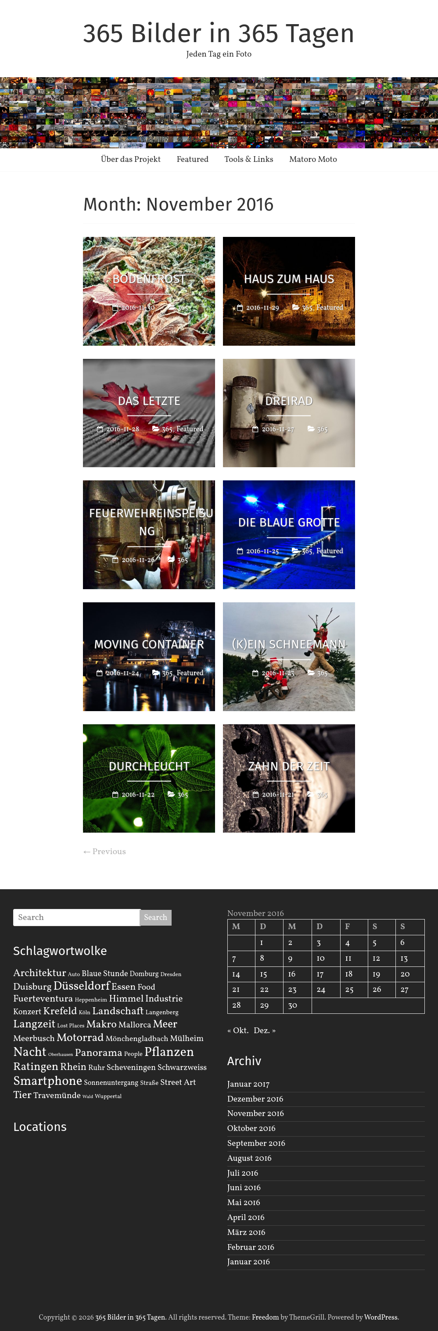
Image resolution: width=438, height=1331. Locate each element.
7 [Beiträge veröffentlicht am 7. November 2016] (234, 958)
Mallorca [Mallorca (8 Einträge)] (134, 1025)
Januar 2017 (248, 1084)
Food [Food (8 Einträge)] (146, 987)
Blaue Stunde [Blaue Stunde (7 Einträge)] (105, 974)
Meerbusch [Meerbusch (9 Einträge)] (34, 1039)
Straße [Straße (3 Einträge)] (149, 1083)
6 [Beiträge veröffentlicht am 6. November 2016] (402, 942)
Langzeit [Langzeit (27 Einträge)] (34, 1024)
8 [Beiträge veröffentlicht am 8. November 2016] (262, 958)
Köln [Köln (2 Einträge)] (84, 1013)
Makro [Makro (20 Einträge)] (101, 1024)
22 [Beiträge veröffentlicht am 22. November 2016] (264, 989)
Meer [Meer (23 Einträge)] (165, 1024)
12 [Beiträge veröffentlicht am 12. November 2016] (377, 958)
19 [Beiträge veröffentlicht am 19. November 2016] (376, 974)
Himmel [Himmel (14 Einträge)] (126, 999)
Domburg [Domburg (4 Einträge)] (144, 974)
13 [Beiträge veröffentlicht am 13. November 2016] (404, 958)
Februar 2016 (250, 1247)
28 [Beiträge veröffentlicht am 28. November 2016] (236, 1005)
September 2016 (256, 1143)
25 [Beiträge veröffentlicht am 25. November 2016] (349, 989)
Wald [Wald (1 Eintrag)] (88, 1097)
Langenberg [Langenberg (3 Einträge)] (162, 1012)
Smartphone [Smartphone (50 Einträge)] (47, 1082)
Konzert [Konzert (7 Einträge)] (27, 1012)
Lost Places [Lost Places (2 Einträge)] (70, 1026)
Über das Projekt (131, 159)
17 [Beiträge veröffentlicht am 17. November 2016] (320, 974)
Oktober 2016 (251, 1128)
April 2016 (246, 1218)
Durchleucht (149, 766)
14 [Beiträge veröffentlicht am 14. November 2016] (236, 974)
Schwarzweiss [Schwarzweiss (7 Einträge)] (182, 1067)
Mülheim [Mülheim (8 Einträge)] (187, 1039)
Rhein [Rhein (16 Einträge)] (73, 1067)
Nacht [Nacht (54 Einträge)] (30, 1053)
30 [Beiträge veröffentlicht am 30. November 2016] (292, 1005)
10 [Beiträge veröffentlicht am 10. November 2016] (320, 958)
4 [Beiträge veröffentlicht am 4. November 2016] (347, 942)
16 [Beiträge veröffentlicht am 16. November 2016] (291, 974)
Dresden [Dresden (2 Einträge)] (171, 975)
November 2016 (255, 1114)
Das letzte (149, 400)
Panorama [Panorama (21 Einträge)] (98, 1053)
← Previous (104, 852)
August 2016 (249, 1158)
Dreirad (289, 400)
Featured (192, 159)
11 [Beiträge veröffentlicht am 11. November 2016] (348, 958)
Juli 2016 (242, 1173)
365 (183, 307)
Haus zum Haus (289, 279)
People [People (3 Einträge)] (133, 1054)
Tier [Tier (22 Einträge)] (22, 1095)
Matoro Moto (313, 159)
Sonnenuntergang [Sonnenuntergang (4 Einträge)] (111, 1083)
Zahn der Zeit (289, 766)
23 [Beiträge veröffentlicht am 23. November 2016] (292, 989)
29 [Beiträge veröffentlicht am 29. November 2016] (264, 1005)
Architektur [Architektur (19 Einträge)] (39, 973)
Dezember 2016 (255, 1099)
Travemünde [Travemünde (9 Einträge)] (57, 1096)
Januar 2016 (248, 1262)
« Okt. (238, 1031)
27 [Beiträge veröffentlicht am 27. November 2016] (404, 989)
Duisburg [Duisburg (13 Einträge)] (32, 987)
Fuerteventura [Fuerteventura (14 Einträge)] (43, 999)
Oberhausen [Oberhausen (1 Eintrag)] (60, 1055)
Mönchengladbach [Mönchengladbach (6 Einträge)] (137, 1039)
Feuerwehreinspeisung (151, 522)
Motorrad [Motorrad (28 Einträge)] (80, 1038)
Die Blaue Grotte (289, 522)
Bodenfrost (149, 279)
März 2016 (246, 1232)
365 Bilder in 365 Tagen (219, 33)
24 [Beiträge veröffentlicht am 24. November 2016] (321, 989)
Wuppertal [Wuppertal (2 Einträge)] (108, 1097)
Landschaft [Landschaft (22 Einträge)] (118, 1011)
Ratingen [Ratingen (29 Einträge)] (35, 1067)
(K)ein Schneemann (289, 644)
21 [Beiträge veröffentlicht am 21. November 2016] (236, 989)
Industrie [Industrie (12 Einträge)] (164, 999)
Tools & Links (248, 159)
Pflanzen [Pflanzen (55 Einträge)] (169, 1053)
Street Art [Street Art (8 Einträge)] (178, 1082)
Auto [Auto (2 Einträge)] (74, 975)
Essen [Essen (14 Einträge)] (123, 987)
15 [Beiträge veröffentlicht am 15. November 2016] (263, 974)
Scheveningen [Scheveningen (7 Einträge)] (131, 1067)
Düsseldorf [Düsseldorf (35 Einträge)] (82, 986)
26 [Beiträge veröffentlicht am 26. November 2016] (377, 989)
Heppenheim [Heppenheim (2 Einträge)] (91, 1000)
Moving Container (149, 644)
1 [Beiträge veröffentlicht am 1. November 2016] (261, 942)
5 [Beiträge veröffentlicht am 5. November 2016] (375, 942)
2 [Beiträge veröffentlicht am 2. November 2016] (290, 942)
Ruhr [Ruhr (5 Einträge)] (96, 1068)
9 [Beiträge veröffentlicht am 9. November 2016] (290, 958)
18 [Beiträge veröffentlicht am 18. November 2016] (348, 974)
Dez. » (265, 1031)
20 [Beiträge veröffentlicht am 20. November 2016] (404, 974)
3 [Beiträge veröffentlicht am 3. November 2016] (318, 942)
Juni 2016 (244, 1188)
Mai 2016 (243, 1203)
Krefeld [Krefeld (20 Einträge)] (60, 1011)
